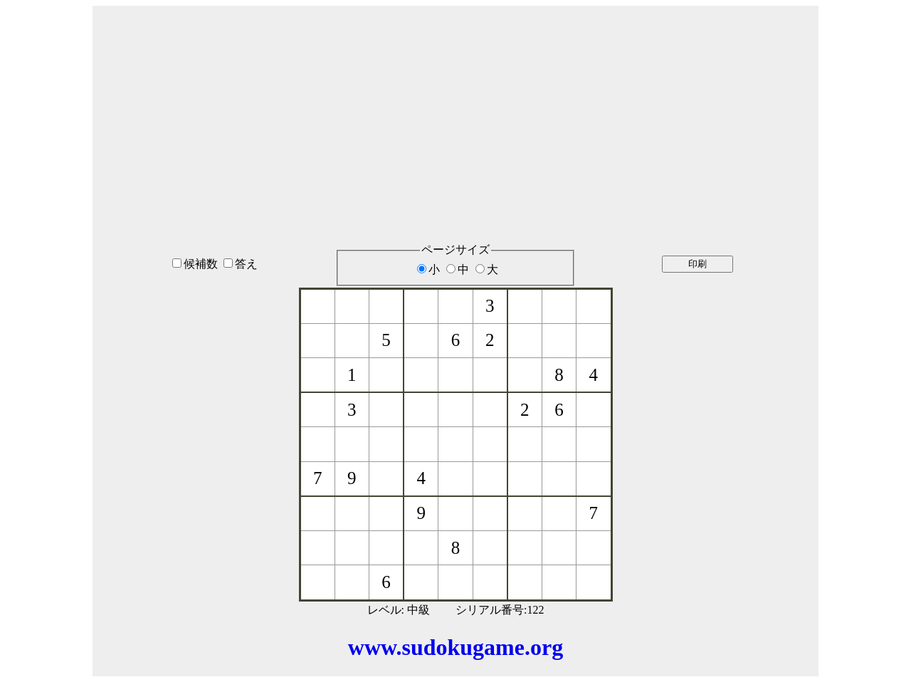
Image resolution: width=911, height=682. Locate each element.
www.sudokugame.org (455, 647)
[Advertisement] (455, 106)
